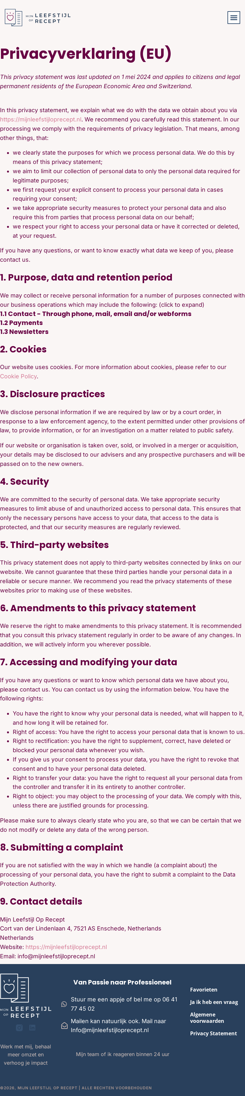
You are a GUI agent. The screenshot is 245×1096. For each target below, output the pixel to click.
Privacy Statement (213, 1033)
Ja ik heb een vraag (214, 1002)
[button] (233, 17)
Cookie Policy (18, 376)
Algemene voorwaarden (207, 1017)
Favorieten (204, 989)
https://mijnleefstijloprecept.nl (40, 119)
